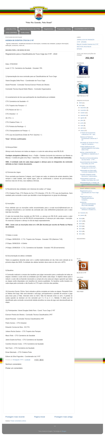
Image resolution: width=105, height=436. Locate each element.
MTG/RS (79, 49)
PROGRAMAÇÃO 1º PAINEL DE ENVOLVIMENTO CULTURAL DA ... (89, 184)
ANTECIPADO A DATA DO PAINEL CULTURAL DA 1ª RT (89, 179)
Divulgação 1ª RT (18, 359)
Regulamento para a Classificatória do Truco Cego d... (89, 192)
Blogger (64, 431)
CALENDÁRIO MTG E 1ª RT (83, 29)
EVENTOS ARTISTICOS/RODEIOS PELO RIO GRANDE (88, 204)
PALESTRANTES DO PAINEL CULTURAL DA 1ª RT (89, 162)
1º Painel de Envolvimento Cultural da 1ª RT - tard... (88, 133)
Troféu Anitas (25, 32)
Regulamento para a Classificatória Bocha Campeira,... (87, 198)
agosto (82, 118)
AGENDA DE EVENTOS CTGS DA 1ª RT (19, 40)
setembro (83, 115)
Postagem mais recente (15, 417)
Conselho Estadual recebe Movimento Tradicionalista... (89, 175)
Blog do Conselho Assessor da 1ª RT (87, 44)
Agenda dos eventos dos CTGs (30, 29)
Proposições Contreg (64, 29)
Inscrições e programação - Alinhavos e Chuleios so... (88, 208)
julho (82, 120)
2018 (80, 218)
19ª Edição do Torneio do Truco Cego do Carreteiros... (89, 143)
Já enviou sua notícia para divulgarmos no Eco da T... (88, 167)
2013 (80, 231)
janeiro (82, 215)
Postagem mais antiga (63, 417)
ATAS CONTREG (11, 32)
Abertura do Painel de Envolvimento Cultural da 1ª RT (89, 138)
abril (81, 128)
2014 (80, 228)
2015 (80, 226)
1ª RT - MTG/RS (81, 42)
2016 (80, 223)
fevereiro (83, 213)
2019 (80, 105)
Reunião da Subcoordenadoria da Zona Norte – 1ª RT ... (89, 158)
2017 (80, 221)
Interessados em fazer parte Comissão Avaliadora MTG (88, 171)
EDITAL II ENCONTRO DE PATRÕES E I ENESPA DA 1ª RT (89, 154)
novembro (83, 110)
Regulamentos (48, 29)
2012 (80, 234)
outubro (82, 112)
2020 (80, 103)
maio (82, 125)
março (82, 130)
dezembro (83, 107)
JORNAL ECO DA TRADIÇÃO (85, 39)
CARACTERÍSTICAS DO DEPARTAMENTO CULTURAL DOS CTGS (89, 148)
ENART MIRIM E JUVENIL (88, 188)
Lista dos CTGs (11, 29)
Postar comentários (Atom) (18, 421)
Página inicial (39, 417)
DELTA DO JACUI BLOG (84, 46)
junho (82, 123)
